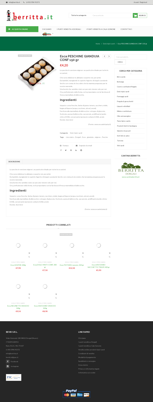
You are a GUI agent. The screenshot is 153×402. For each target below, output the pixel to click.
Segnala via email (84, 145)
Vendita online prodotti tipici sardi (91, 350)
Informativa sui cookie (86, 373)
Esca (84, 137)
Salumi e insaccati (124, 131)
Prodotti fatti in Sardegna (127, 126)
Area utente (83, 365)
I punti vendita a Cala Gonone (89, 346)
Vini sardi (120, 145)
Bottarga (120, 82)
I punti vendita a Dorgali (87, 342)
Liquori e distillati (123, 106)
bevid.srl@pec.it (12, 357)
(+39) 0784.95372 (13, 350)
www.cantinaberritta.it (131, 177)
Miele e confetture (124, 111)
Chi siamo (82, 338)
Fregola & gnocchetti (125, 101)
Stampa (64, 145)
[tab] (14, 161)
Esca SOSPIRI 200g (18, 265)
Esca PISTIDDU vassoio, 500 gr (72, 265)
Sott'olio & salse (123, 136)
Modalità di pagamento (87, 357)
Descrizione (14, 162)
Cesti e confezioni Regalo (127, 87)
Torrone (120, 141)
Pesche (105, 137)
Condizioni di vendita (86, 353)
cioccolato (70, 137)
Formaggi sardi (122, 96)
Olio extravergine (124, 116)
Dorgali (78, 137)
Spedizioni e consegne (87, 361)
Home (98, 44)
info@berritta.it (12, 353)
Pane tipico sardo (123, 121)
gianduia (90, 137)
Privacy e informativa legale (88, 369)
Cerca (120, 62)
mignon (98, 137)
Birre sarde (121, 77)
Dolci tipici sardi (109, 44)
